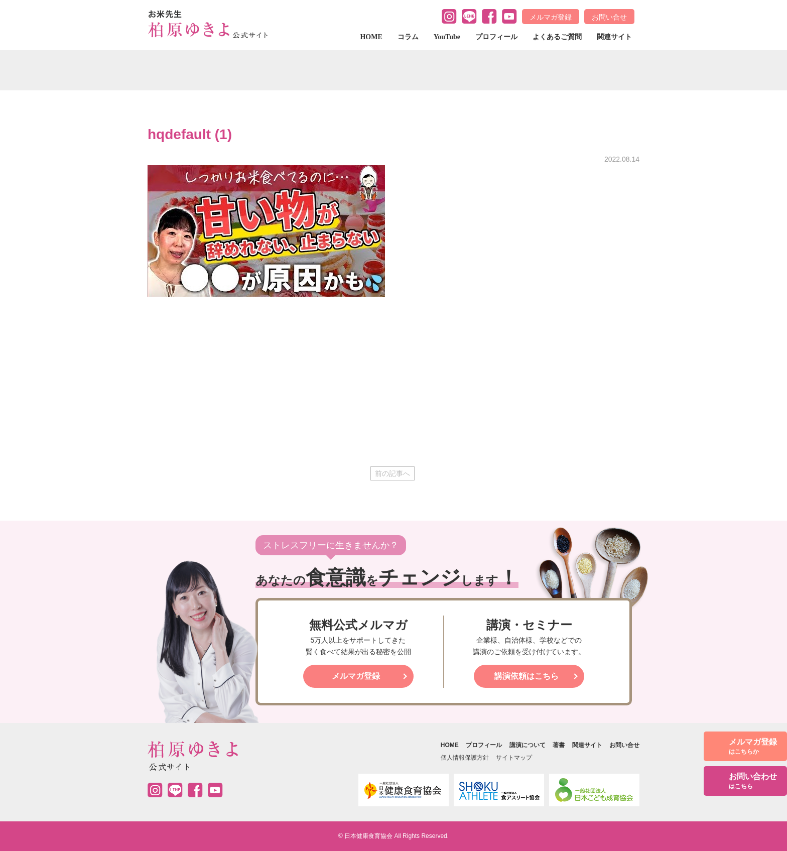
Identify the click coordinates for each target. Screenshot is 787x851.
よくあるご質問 (557, 37)
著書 (559, 745)
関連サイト (614, 37)
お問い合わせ (753, 781)
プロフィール (496, 37)
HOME (371, 37)
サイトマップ (514, 757)
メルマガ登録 (551, 17)
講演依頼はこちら (526, 676)
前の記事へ (392, 473)
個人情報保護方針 (465, 757)
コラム (408, 37)
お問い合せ (609, 17)
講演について (527, 745)
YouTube (447, 37)
